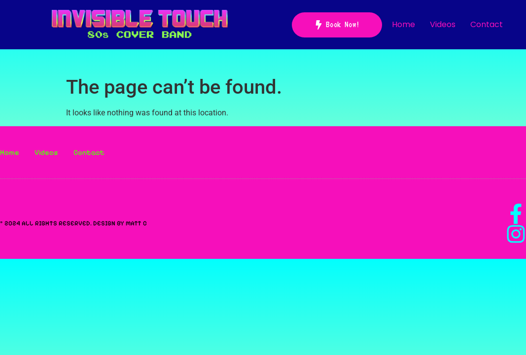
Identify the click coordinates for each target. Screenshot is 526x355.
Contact (486, 24)
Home (403, 24)
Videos (443, 24)
